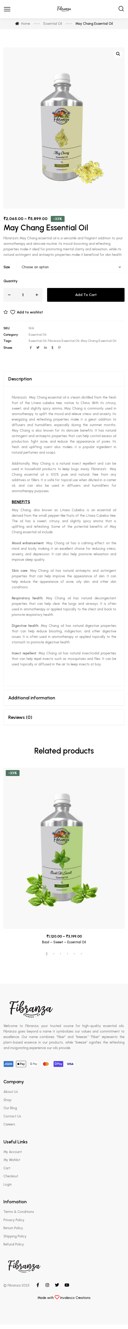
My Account (12, 1152)
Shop (7, 1100)
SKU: (6, 328)
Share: (8, 348)
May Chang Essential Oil (98, 341)
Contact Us (12, 1116)
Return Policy (13, 1228)
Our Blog (10, 1108)
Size (6, 267)
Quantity (10, 281)
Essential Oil (37, 335)
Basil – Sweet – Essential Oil (64, 942)
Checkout (10, 1176)
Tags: (7, 341)
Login (7, 1184)
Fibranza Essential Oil (63, 341)
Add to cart (86, 295)
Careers (9, 1124)
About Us (10, 1092)
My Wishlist (11, 1160)
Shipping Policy (14, 1236)
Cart (6, 1168)
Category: (11, 335)
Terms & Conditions (18, 1212)
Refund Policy (13, 1244)
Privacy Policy (13, 1220)
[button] (118, 54)
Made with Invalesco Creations (64, 1298)
